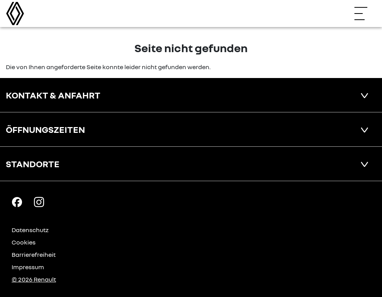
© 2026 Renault (34, 279)
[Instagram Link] (39, 201)
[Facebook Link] (17, 201)
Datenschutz (30, 230)
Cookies (24, 242)
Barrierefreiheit (34, 254)
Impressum (28, 267)
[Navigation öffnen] (364, 13)
